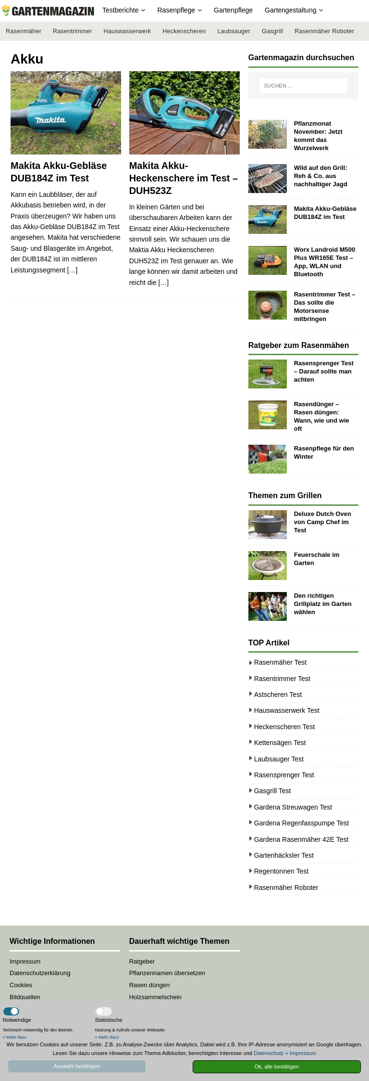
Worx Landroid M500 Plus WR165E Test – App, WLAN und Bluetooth (325, 262)
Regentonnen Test (281, 871)
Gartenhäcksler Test (284, 855)
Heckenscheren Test (284, 727)
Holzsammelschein (155, 997)
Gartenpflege (233, 10)
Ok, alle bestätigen (277, 1066)
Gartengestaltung (290, 10)
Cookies (21, 985)
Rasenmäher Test (280, 662)
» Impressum (300, 1053)
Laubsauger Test (279, 759)
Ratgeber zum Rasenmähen (298, 345)
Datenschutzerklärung (40, 973)
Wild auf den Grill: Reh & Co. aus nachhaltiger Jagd (320, 176)
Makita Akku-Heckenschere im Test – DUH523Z (183, 178)
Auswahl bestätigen (76, 1066)
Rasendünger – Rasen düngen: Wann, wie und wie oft (321, 416)
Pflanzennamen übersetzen (167, 973)
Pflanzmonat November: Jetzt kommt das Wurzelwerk (318, 136)
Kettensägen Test (280, 742)
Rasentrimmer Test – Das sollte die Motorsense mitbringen (325, 306)
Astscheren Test (278, 694)
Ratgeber (142, 961)
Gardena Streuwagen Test (293, 807)
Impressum (25, 961)
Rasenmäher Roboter (324, 31)
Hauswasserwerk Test (287, 710)
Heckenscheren (184, 31)
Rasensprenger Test (284, 775)
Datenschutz (268, 1053)
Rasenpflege (176, 10)
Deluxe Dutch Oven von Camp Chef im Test (322, 522)
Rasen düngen (149, 985)
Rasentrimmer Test (282, 678)
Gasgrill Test (272, 791)
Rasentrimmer (72, 31)
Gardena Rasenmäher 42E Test (301, 839)
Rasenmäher (23, 31)
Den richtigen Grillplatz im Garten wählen (323, 604)
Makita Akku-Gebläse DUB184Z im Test (325, 212)
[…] (72, 270)
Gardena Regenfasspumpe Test (301, 823)
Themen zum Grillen (285, 495)
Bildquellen (25, 997)
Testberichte (120, 10)
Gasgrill (272, 31)
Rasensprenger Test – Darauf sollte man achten (324, 371)
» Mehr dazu (15, 1037)
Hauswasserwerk (127, 31)
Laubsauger (233, 31)
